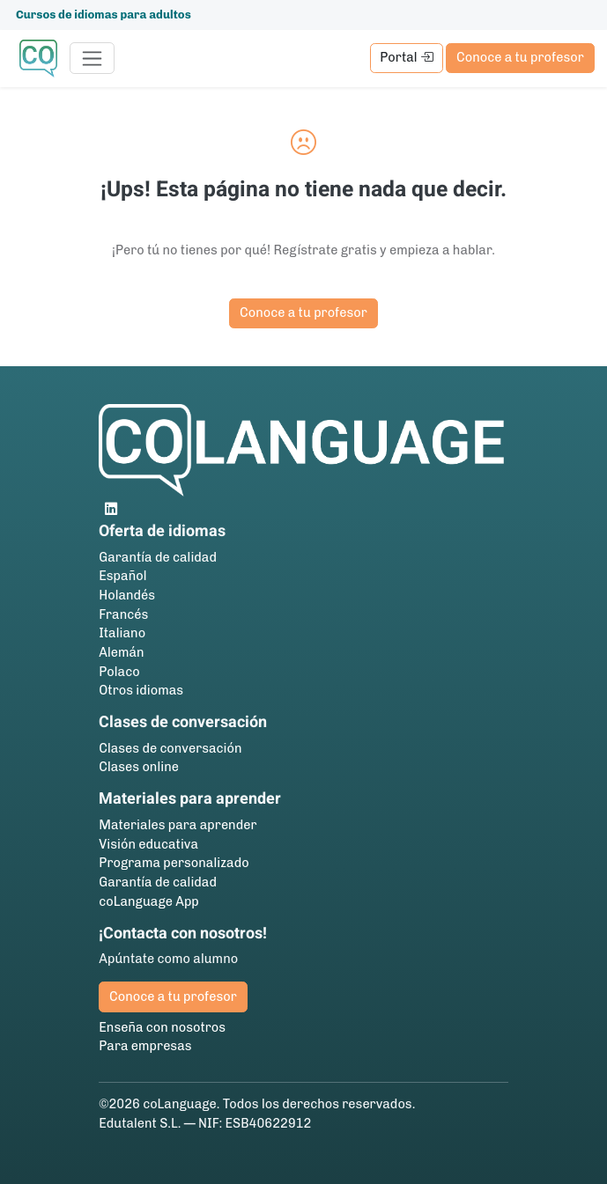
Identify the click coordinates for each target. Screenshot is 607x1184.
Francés (123, 614)
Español (122, 576)
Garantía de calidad (158, 557)
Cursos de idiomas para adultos (103, 14)
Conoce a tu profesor (520, 57)
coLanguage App (149, 901)
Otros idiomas (141, 690)
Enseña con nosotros (162, 1027)
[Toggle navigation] (92, 58)
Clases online (139, 767)
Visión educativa (148, 844)
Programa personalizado (173, 863)
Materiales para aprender (177, 825)
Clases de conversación (170, 748)
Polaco (119, 672)
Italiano (122, 633)
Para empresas (145, 1046)
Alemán (121, 652)
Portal (406, 57)
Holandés (127, 595)
